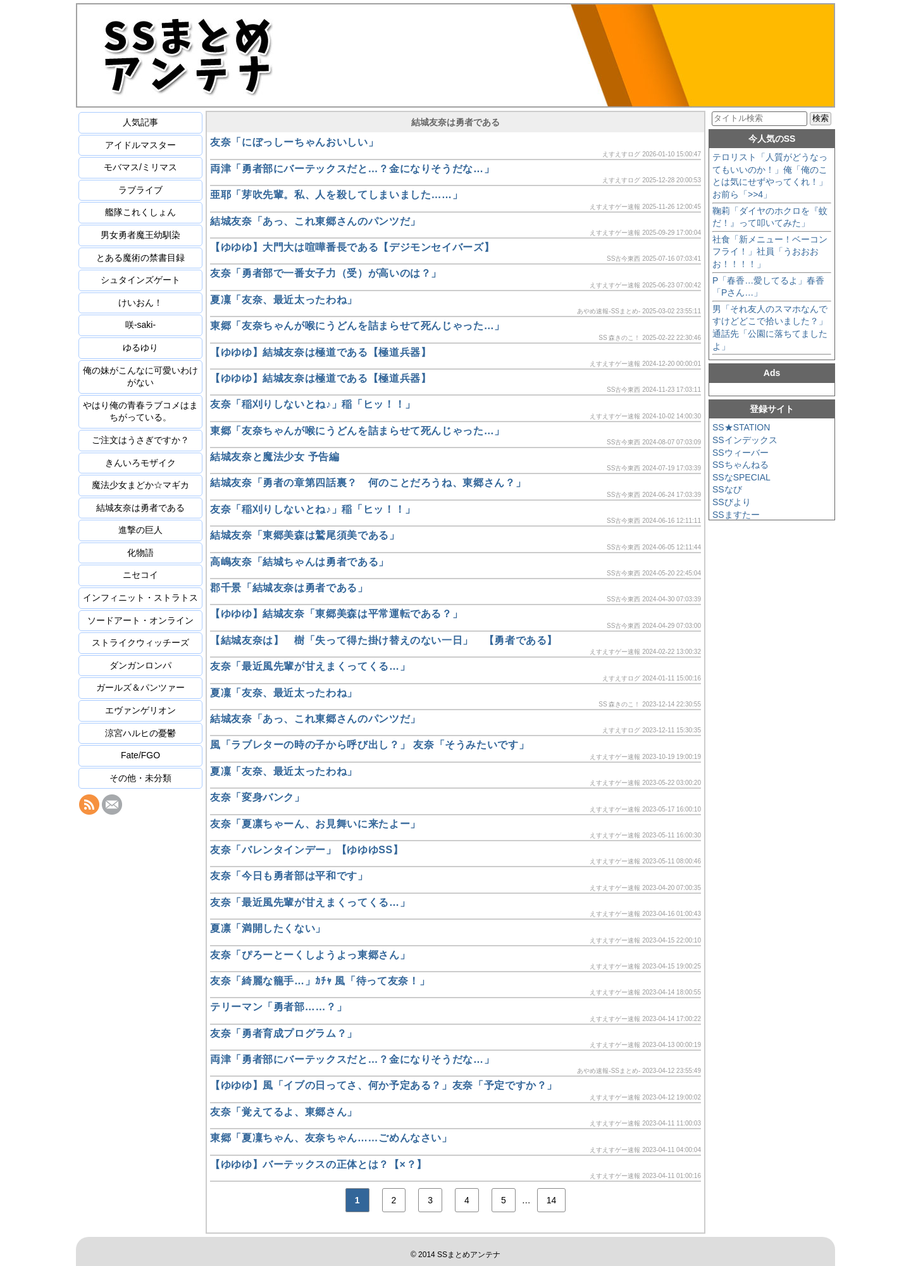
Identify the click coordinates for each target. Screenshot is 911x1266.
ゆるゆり (140, 347)
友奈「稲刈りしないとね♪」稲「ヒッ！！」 (313, 404)
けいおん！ (140, 303)
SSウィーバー (740, 453)
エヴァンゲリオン (140, 710)
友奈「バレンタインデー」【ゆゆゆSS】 (307, 849)
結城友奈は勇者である (140, 508)
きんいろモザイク (140, 463)
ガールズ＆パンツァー (140, 687)
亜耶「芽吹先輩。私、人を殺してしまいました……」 (336, 194)
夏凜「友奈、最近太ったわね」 (283, 299)
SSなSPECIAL (741, 477)
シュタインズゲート (140, 280)
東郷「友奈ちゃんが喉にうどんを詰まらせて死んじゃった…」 (357, 325)
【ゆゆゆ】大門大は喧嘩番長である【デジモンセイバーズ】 (352, 247)
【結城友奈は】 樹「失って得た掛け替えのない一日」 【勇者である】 (383, 640)
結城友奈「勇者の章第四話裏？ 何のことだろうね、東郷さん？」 (368, 482)
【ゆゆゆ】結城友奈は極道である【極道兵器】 (320, 352)
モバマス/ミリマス (140, 167)
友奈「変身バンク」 (257, 797)
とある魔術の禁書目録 (140, 258)
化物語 (140, 553)
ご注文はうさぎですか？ (140, 440)
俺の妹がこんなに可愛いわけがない (140, 376)
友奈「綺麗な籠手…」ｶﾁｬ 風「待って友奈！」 (320, 980)
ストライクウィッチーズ (140, 642)
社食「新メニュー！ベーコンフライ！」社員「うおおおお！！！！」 (769, 251)
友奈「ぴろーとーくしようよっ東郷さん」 (310, 955)
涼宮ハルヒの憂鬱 (140, 733)
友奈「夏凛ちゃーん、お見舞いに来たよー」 (315, 823)
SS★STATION (741, 427)
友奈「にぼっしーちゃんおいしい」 (294, 142)
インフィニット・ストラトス (140, 597)
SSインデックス (745, 440)
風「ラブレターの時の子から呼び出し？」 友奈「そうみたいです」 (369, 744)
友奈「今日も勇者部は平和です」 (289, 875)
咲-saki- (140, 325)
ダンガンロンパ (140, 665)
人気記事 (140, 122)
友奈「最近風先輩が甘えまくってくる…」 (310, 666)
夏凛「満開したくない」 (268, 928)
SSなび (727, 489)
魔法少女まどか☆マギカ (140, 485)
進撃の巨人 (140, 530)
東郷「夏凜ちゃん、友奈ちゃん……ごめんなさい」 (331, 1137)
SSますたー (736, 515)
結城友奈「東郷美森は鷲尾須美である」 (305, 535)
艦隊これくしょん (140, 212)
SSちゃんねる (740, 465)
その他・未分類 (140, 778)
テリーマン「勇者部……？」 (278, 1006)
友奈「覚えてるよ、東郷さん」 (283, 1111)
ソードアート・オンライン (140, 620)
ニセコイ (140, 575)
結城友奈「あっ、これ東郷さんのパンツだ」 (315, 221)
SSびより (731, 502)
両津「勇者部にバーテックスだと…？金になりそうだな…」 (352, 168)
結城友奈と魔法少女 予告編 (275, 456)
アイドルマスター (140, 145)
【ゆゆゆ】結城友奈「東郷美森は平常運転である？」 (336, 613)
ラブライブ (140, 190)
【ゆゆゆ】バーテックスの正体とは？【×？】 (318, 1164)
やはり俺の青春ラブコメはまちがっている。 (140, 411)
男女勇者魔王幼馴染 (140, 235)
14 (552, 1200)
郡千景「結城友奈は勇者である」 (289, 587)
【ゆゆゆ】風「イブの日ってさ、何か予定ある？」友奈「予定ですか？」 (383, 1085)
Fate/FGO (140, 755)
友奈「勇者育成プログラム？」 (283, 1033)
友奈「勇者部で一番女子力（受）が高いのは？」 (326, 273)
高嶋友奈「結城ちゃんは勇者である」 (299, 561)
